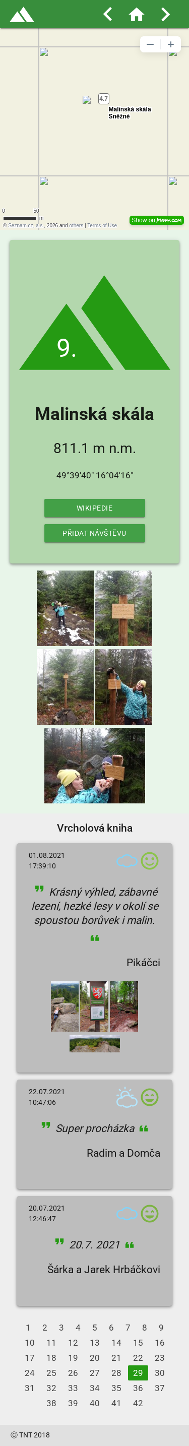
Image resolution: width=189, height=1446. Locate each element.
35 (116, 1388)
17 (30, 1358)
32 (51, 1388)
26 (73, 1373)
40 (95, 1403)
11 (51, 1343)
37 (160, 1388)
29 (138, 1373)
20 (95, 1358)
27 (95, 1373)
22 (138, 1358)
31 (30, 1388)
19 (73, 1358)
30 (160, 1373)
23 (160, 1358)
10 (30, 1343)
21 (116, 1358)
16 (160, 1343)
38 (51, 1403)
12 (73, 1343)
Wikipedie (95, 508)
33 (73, 1388)
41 (116, 1403)
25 (51, 1373)
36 (138, 1388)
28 (116, 1373)
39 (73, 1403)
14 (116, 1343)
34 (95, 1388)
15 (138, 1343)
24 (30, 1373)
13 (95, 1343)
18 (51, 1358)
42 (138, 1403)
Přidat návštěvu (94, 533)
